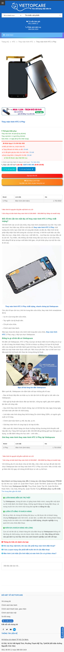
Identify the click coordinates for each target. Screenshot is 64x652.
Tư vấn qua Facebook (26, 169)
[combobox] (12, 15)
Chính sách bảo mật (9, 613)
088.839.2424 (33, 29)
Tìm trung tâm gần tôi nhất (11, 491)
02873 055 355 (28, 165)
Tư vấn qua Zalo (9, 169)
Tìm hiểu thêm (35, 162)
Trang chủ (5, 42)
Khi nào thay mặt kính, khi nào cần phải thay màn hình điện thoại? (29, 546)
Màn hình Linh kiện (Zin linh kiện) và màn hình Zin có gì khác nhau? (29, 553)
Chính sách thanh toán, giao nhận (14, 609)
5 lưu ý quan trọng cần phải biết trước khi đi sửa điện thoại (26, 550)
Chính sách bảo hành (9, 605)
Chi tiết (26, 149)
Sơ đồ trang (6, 616)
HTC (13, 42)
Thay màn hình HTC (25, 42)
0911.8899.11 (33, 23)
